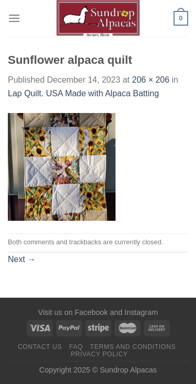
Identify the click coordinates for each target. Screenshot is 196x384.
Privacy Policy (99, 354)
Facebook (91, 312)
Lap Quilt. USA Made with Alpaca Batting (83, 93)
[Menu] (14, 18)
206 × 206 (150, 79)
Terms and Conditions (133, 347)
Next (22, 259)
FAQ (76, 347)
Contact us (40, 347)
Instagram (141, 312)
